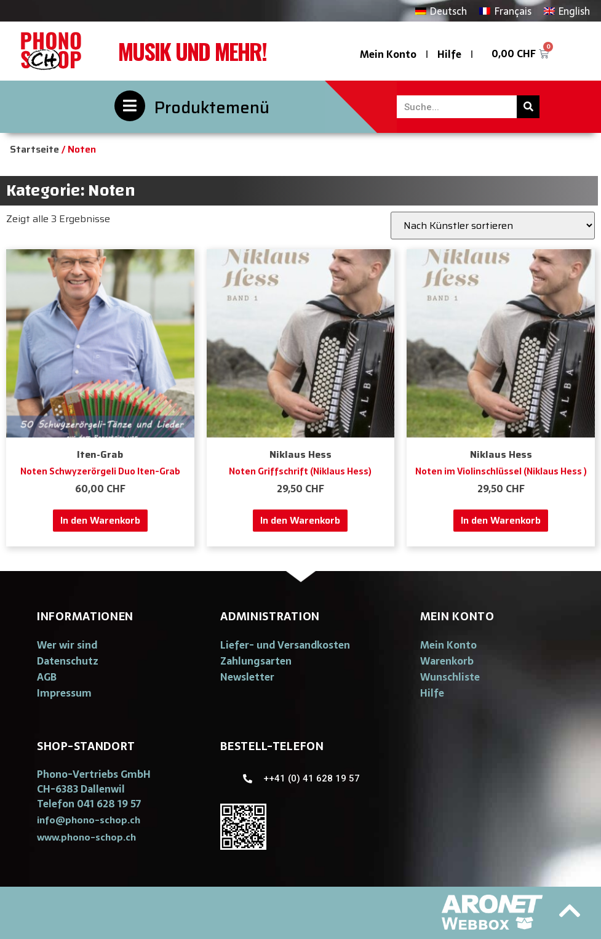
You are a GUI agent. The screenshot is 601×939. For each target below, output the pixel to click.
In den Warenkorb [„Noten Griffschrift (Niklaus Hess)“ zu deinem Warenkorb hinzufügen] (300, 520)
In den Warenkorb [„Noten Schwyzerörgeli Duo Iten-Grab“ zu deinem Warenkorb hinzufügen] (100, 520)
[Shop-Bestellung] (493, 225)
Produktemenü (211, 107)
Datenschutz (67, 661)
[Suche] (528, 106)
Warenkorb (447, 661)
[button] (88, 820)
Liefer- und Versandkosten (285, 645)
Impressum (64, 693)
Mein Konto (388, 54)
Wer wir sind (67, 645)
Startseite (34, 149)
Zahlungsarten (256, 661)
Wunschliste (450, 677)
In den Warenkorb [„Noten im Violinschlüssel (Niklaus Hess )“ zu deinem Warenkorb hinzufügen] (501, 520)
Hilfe (449, 54)
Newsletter (247, 677)
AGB (47, 677)
